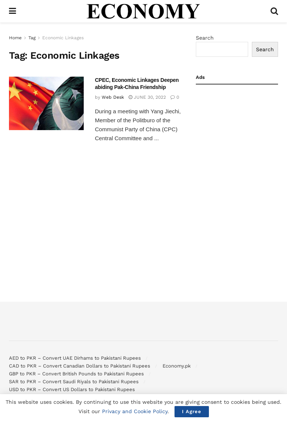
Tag (32, 37)
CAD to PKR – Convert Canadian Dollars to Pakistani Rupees (79, 366)
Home (15, 37)
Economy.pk (177, 366)
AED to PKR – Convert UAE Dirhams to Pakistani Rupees (75, 358)
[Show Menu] (12, 11)
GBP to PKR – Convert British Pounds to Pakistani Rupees (76, 374)
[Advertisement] (237, 129)
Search (205, 38)
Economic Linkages (63, 37)
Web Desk (113, 97)
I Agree (191, 411)
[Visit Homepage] (143, 11)
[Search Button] (274, 11)
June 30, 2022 (147, 97)
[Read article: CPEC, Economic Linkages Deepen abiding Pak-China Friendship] (46, 103)
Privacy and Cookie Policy (134, 411)
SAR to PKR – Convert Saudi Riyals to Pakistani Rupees (74, 381)
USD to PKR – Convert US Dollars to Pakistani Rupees (72, 389)
